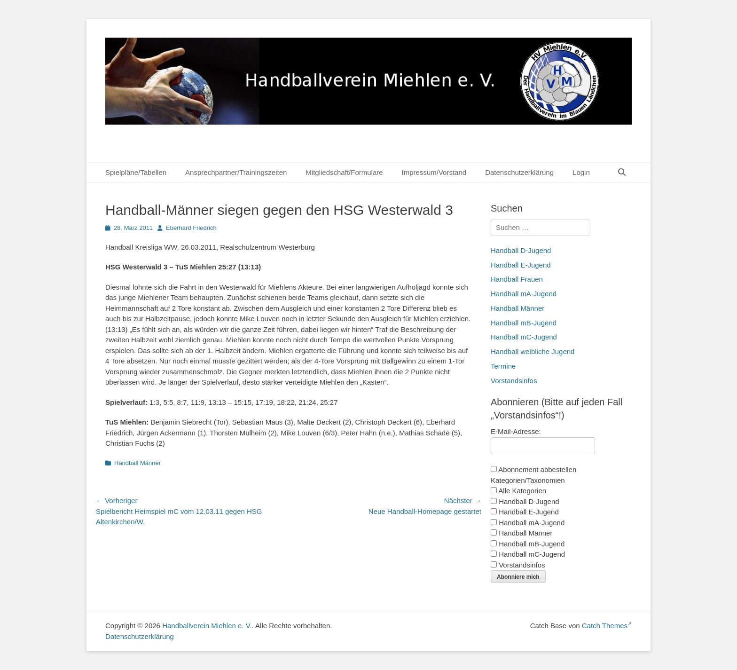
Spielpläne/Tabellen (135, 172)
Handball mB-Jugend (524, 323)
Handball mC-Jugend (524, 337)
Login (581, 172)
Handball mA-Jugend (524, 294)
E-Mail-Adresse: (516, 431)
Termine (503, 366)
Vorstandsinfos (514, 381)
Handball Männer (137, 462)
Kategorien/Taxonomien (528, 480)
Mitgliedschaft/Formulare (344, 172)
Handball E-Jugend (521, 265)
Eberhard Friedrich (191, 227)
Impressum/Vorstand (434, 172)
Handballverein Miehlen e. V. (206, 626)
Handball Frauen (517, 279)
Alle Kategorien (518, 491)
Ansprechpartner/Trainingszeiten (236, 172)
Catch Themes (607, 626)
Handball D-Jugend (521, 250)
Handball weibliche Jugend (532, 351)
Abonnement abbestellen (533, 469)
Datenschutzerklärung (519, 172)
